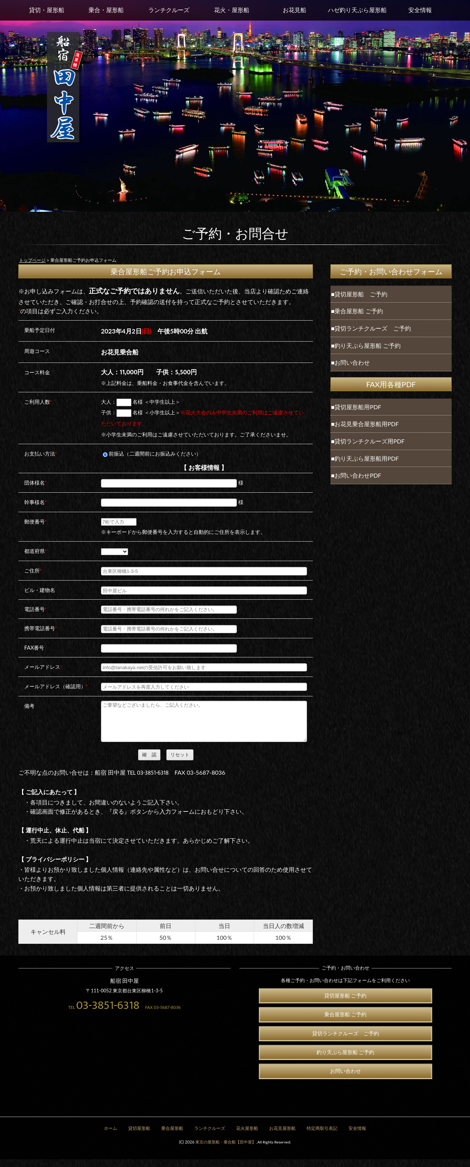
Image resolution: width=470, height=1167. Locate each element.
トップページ (32, 260)
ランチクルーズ (168, 10)
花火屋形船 (247, 1136)
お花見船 (294, 10)
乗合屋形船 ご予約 (359, 310)
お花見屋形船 (282, 1136)
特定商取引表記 (322, 1136)
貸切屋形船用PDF (358, 406)
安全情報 (420, 10)
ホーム (110, 1136)
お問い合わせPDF (358, 475)
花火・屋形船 (231, 10)
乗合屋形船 (172, 1136)
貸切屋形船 (139, 1136)
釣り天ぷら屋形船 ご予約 (368, 345)
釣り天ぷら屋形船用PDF (367, 458)
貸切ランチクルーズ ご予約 (373, 328)
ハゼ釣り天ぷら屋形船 (357, 10)
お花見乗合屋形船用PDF (367, 423)
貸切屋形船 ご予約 (361, 293)
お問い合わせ (352, 362)
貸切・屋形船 (46, 10)
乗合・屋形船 (106, 10)
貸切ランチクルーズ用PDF (370, 441)
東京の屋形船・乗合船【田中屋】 (225, 1149)
